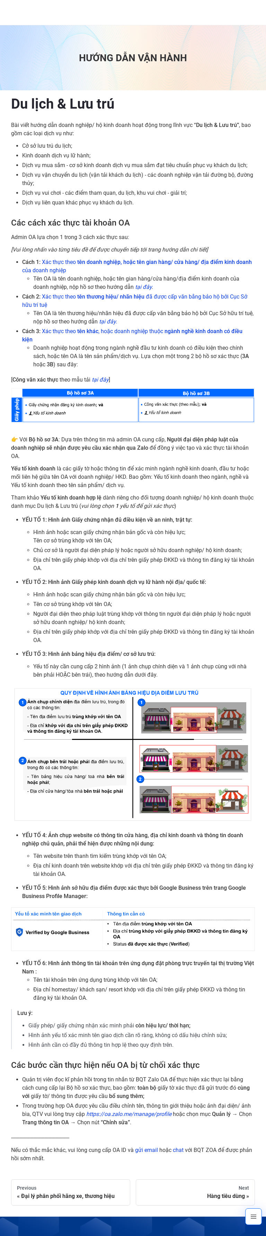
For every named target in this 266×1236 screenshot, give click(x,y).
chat (178, 1150)
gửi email (146, 1150)
